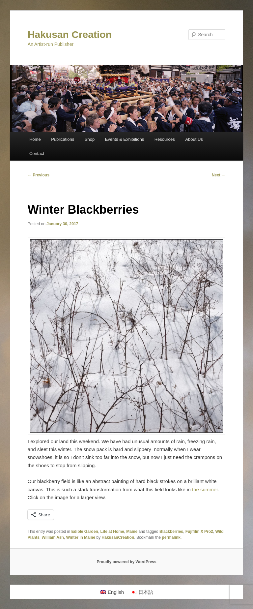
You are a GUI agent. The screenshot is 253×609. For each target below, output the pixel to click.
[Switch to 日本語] (141, 591)
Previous (38, 175)
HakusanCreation (118, 537)
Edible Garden (84, 531)
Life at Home (112, 531)
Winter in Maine (81, 537)
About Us (194, 139)
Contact (36, 153)
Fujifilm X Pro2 (199, 531)
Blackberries (171, 531)
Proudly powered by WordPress (126, 562)
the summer (205, 489)
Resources (165, 139)
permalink (171, 537)
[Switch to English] (112, 591)
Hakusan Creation (70, 34)
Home (35, 139)
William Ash (53, 537)
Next (218, 175)
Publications (62, 139)
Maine (131, 531)
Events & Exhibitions (124, 139)
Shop (90, 139)
